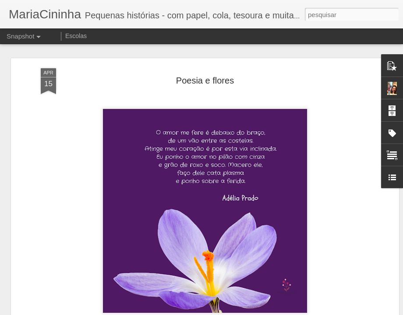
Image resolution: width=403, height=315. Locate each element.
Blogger (236, 310)
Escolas (76, 35)
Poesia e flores (205, 66)
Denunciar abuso (265, 310)
